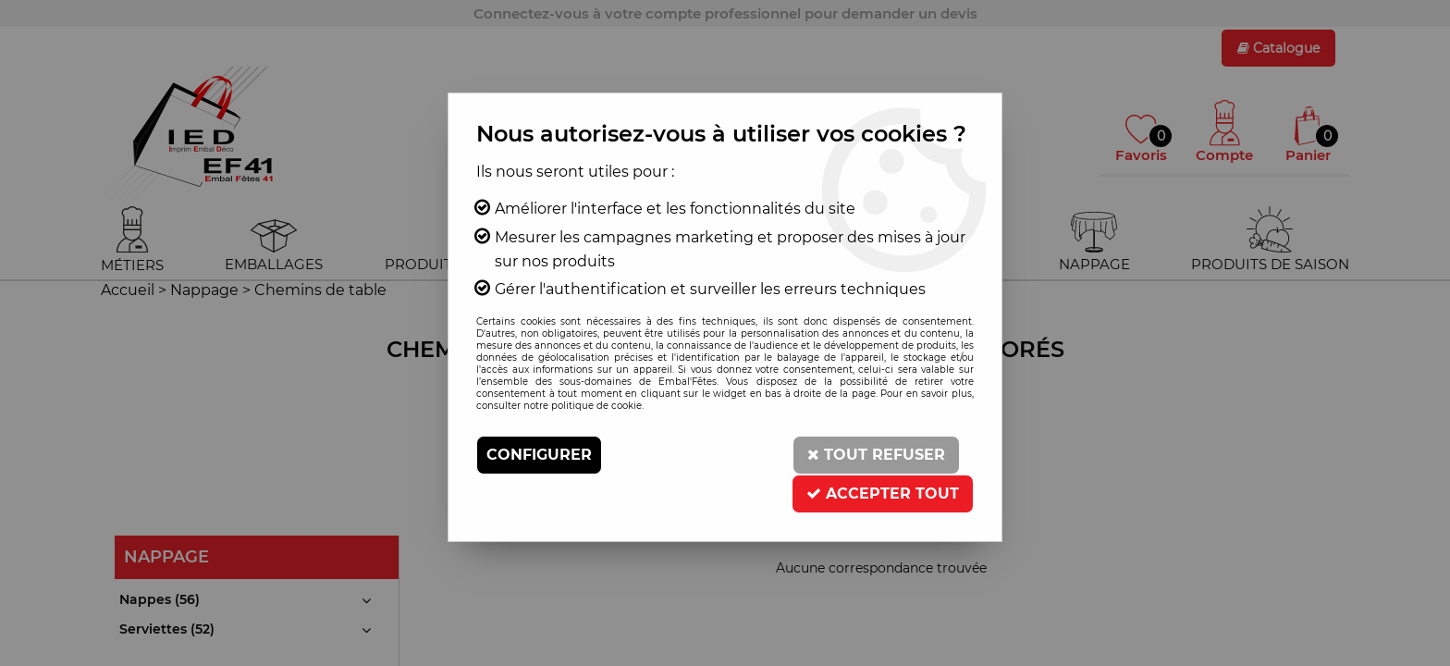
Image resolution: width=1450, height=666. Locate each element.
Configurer (539, 454)
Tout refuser (876, 454)
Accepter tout (882, 493)
